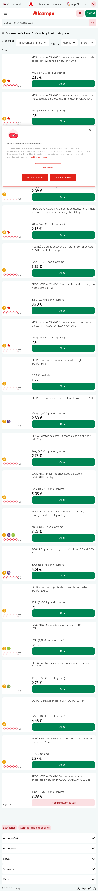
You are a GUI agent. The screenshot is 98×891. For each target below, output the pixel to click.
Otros (49, 879)
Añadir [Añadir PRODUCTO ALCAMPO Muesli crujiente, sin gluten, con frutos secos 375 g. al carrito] (63, 310)
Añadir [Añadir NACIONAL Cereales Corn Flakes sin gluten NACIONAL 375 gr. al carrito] (63, 197)
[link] (34, 827)
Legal (49, 858)
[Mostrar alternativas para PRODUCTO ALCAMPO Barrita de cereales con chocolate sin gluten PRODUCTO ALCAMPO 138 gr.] (63, 802)
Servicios (49, 869)
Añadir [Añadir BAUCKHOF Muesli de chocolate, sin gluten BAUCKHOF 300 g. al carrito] (63, 499)
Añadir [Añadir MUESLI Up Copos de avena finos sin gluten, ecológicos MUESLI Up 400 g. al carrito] (63, 537)
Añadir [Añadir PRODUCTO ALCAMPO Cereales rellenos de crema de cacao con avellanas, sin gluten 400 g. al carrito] (63, 83)
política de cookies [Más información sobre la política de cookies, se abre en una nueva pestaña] (39, 157)
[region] (49, 156)
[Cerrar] (90, 130)
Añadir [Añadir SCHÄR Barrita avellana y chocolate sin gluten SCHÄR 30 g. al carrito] (63, 386)
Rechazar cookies (35, 177)
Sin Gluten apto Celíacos (16, 33)
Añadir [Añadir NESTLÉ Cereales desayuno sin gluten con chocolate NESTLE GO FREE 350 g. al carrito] (63, 272)
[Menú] (5, 13)
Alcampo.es (49, 848)
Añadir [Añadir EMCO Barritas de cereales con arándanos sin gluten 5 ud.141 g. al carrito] (63, 689)
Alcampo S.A (49, 838)
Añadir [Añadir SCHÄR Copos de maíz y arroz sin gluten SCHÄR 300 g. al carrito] (63, 575)
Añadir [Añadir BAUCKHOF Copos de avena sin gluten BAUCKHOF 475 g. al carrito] (63, 651)
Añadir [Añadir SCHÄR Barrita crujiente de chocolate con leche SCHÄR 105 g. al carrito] (63, 613)
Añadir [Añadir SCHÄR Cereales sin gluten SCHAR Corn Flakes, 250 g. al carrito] (63, 424)
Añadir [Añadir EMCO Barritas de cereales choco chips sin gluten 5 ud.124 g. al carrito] (63, 461)
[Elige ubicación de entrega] (80, 13)
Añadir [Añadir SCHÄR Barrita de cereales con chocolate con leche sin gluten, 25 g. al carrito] (63, 764)
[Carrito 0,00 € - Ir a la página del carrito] (90, 13)
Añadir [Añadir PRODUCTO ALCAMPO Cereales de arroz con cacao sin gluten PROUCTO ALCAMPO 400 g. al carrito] (63, 348)
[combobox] (45, 22)
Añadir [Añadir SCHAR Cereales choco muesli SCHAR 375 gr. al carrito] (63, 726)
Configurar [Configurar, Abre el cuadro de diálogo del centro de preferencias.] (48, 167)
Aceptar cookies (63, 177)
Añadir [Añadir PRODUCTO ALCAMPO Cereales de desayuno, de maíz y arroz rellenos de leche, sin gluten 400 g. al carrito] (63, 234)
